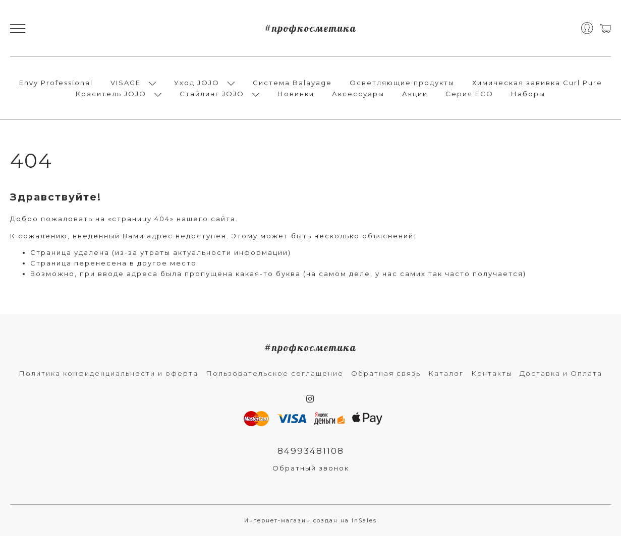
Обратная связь (386, 373)
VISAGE (125, 83)
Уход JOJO (196, 83)
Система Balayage (292, 83)
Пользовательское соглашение (275, 373)
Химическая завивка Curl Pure (537, 83)
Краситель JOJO (111, 94)
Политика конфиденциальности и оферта (108, 373)
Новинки (295, 94)
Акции (415, 94)
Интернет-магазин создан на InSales (310, 520)
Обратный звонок (310, 468)
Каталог (446, 373)
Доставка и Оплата (561, 373)
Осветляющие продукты (402, 83)
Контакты (491, 373)
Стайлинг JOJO (212, 94)
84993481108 (310, 451)
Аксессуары (358, 94)
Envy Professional (56, 83)
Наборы (528, 94)
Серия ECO (469, 94)
